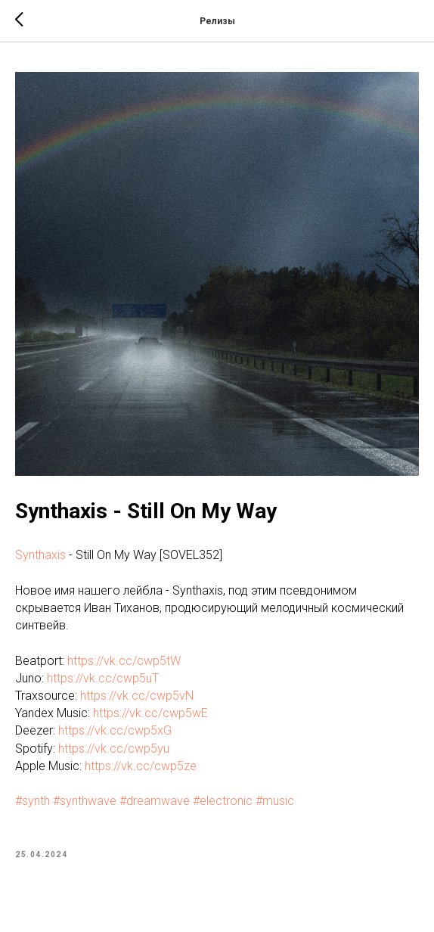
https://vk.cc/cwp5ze (141, 766)
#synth (32, 801)
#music (275, 801)
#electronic (223, 801)
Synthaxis (40, 555)
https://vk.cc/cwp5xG (115, 730)
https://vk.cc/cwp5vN (137, 695)
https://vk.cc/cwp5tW (124, 661)
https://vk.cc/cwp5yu (113, 748)
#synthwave (84, 801)
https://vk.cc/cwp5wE (150, 713)
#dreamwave (154, 801)
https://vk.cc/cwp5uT (103, 678)
